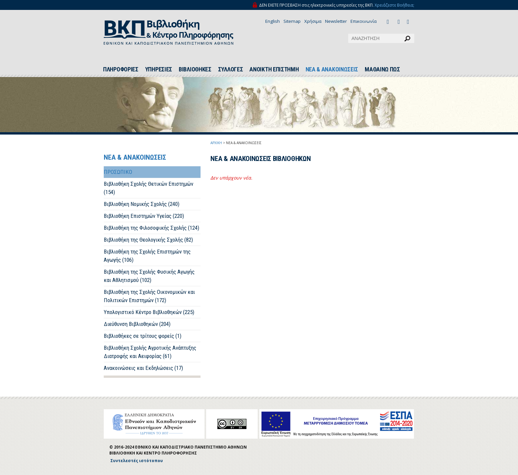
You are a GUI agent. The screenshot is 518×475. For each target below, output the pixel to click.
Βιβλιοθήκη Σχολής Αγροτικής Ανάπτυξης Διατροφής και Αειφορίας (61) (150, 351)
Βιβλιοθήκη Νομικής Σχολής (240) (141, 204)
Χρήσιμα (312, 21)
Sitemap (292, 21)
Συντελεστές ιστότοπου (136, 460)
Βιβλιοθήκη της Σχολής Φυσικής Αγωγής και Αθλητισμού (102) (149, 275)
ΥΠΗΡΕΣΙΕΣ (158, 69)
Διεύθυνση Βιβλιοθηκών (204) (137, 324)
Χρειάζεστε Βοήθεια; (394, 5)
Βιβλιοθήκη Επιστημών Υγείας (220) (144, 216)
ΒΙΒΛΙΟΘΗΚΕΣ (195, 69)
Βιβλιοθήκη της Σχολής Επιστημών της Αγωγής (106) (147, 255)
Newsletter (336, 21)
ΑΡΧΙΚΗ (216, 142)
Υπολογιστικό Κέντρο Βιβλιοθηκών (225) (149, 312)
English (272, 21)
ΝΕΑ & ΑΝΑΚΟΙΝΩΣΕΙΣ (332, 69)
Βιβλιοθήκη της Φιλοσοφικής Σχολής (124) (151, 227)
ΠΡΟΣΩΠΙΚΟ (118, 172)
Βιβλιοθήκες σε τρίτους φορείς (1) (142, 336)
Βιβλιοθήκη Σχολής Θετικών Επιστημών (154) (148, 187)
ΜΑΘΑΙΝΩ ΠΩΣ (382, 69)
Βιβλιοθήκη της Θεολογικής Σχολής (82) (148, 239)
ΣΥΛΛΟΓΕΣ (230, 69)
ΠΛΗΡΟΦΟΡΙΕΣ (120, 69)
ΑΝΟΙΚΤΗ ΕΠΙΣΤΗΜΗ (274, 69)
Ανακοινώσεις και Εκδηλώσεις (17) (143, 368)
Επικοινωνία (364, 21)
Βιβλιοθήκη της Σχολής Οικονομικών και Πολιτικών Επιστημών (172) (149, 296)
